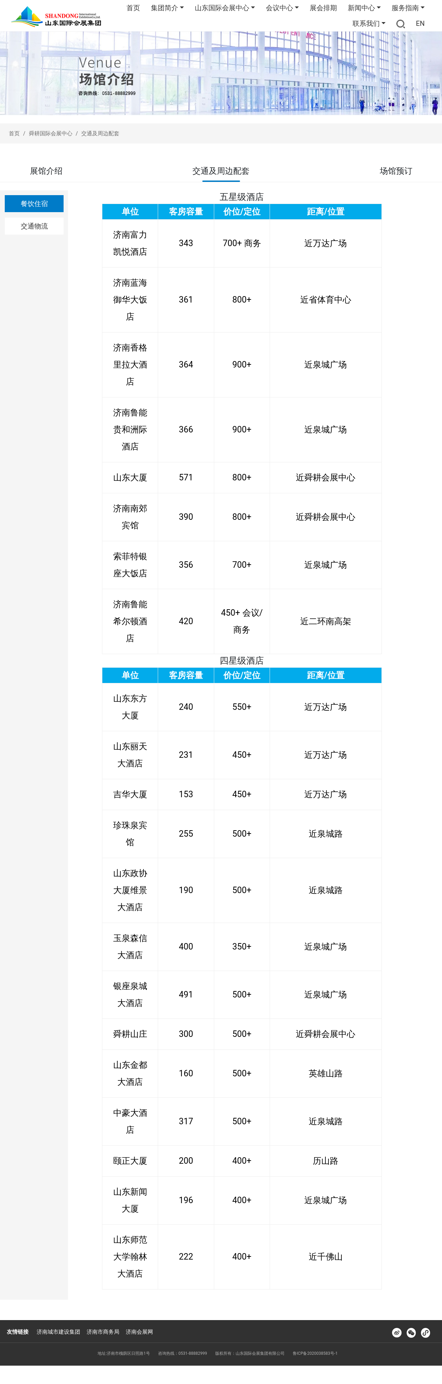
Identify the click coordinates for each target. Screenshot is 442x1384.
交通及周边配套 (100, 133)
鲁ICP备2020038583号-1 (315, 1353)
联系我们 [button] (366, 23)
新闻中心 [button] (361, 8)
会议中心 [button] (279, 8)
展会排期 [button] (323, 8)
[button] (400, 23)
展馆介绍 (46, 171)
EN (420, 23)
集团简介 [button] (164, 8)
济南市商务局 (103, 1332)
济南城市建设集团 (58, 1332)
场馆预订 (396, 171)
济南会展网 (139, 1332)
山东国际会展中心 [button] (222, 8)
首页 (133, 8)
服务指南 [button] (405, 8)
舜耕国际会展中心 (50, 133)
